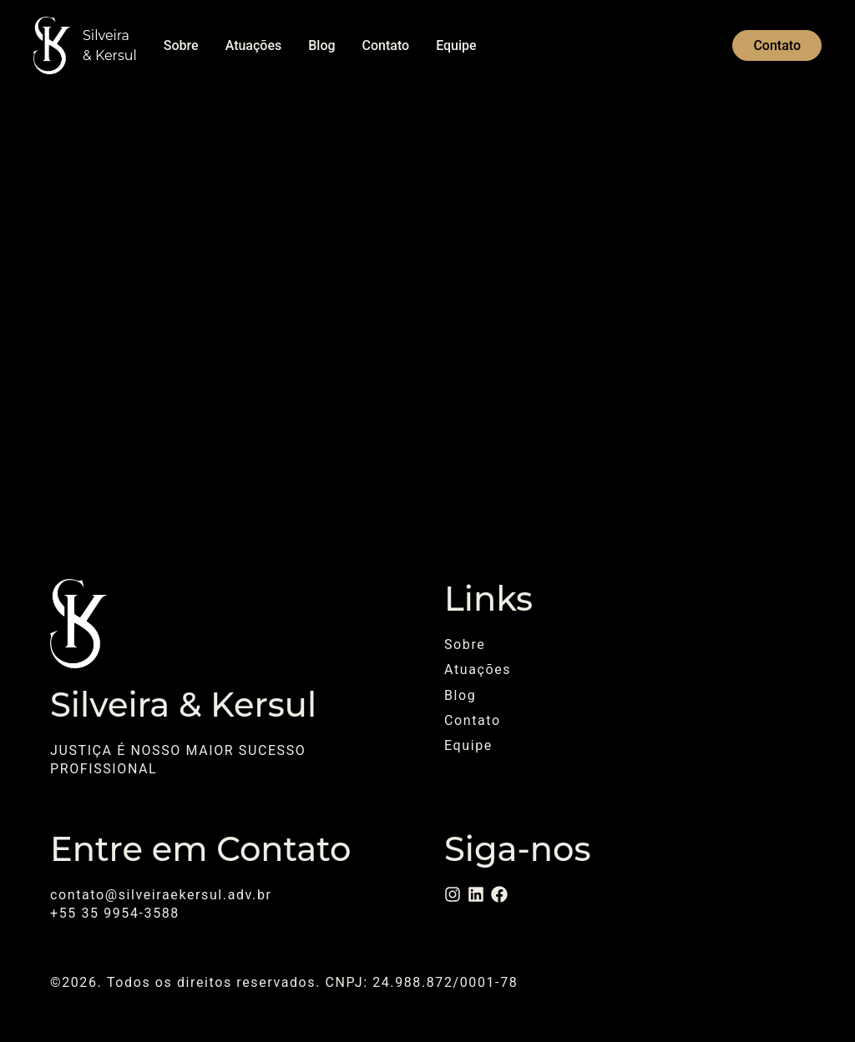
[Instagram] (452, 894)
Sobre (181, 45)
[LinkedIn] (476, 894)
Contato (386, 45)
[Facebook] (499, 894)
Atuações (253, 45)
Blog (321, 45)
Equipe (456, 45)
